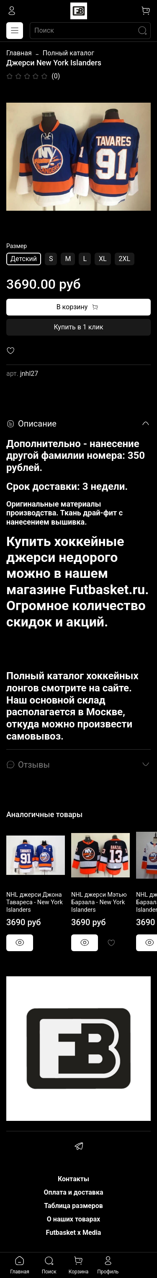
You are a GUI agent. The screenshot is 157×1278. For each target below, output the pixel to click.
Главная (19, 53)
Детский (23, 259)
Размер (16, 246)
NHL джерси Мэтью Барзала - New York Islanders (99, 902)
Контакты (73, 1179)
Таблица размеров (73, 1206)
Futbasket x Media (73, 1233)
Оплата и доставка (73, 1192)
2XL (125, 259)
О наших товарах (73, 1219)
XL (103, 259)
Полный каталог (68, 53)
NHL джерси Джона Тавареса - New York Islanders (34, 902)
